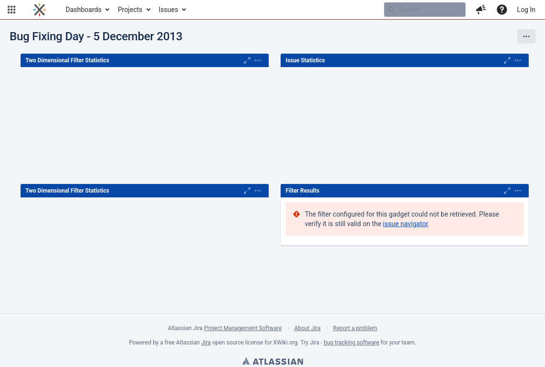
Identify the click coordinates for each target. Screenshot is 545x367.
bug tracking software (351, 342)
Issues (168, 9)
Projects (130, 9)
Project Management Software (243, 328)
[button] (11, 9)
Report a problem (355, 328)
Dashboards (84, 9)
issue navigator (405, 224)
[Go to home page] (39, 9)
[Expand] (257, 60)
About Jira (307, 328)
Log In (526, 9)
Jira (206, 342)
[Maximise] (247, 60)
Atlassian (272, 362)
